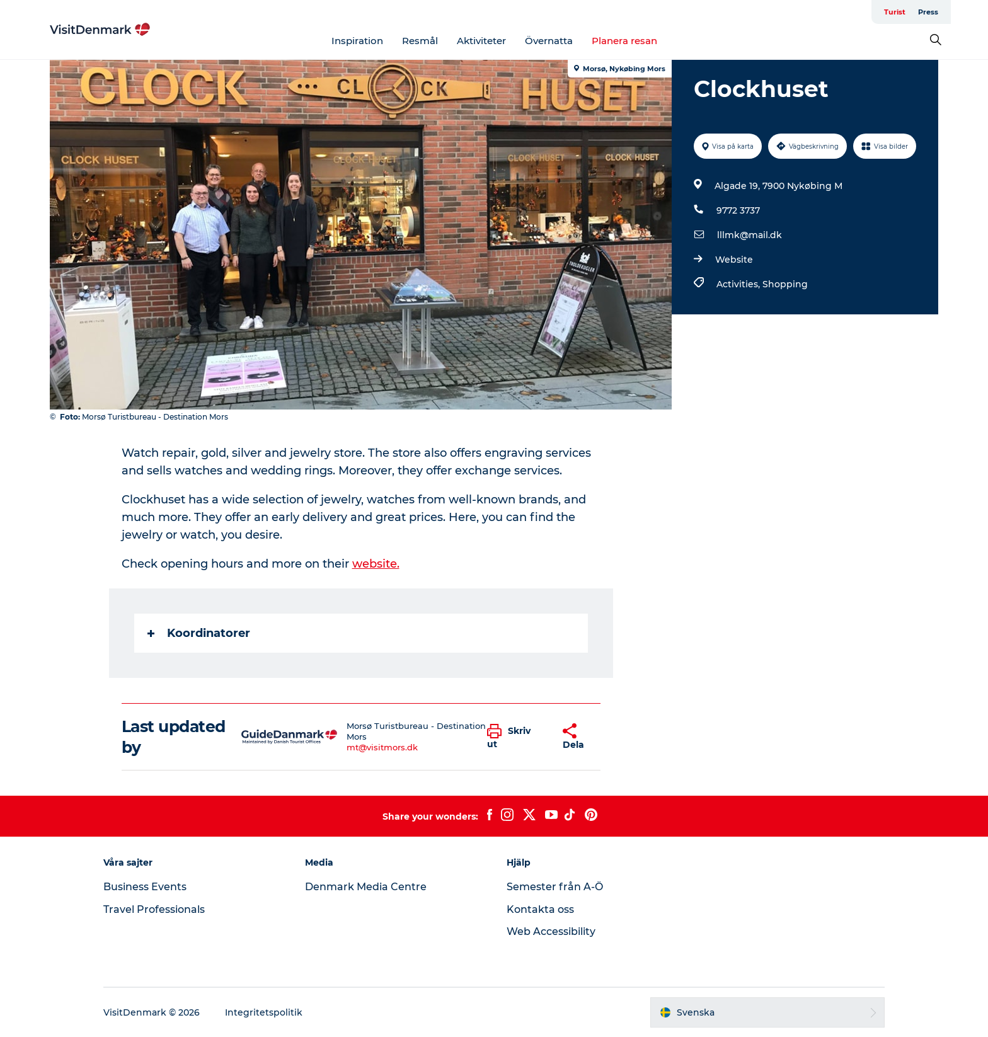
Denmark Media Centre (366, 887)
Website (734, 259)
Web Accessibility (551, 931)
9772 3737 (738, 210)
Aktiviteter (481, 41)
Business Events (145, 887)
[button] (515, 737)
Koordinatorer (198, 633)
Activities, (739, 284)
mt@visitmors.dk (382, 747)
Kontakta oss (540, 909)
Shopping (785, 284)
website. (375, 564)
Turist (894, 12)
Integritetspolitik (263, 1012)
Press (928, 12)
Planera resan (624, 41)
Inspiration (357, 41)
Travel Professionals (154, 909)
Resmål (420, 41)
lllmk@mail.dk (749, 235)
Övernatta (549, 41)
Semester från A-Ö (555, 887)
